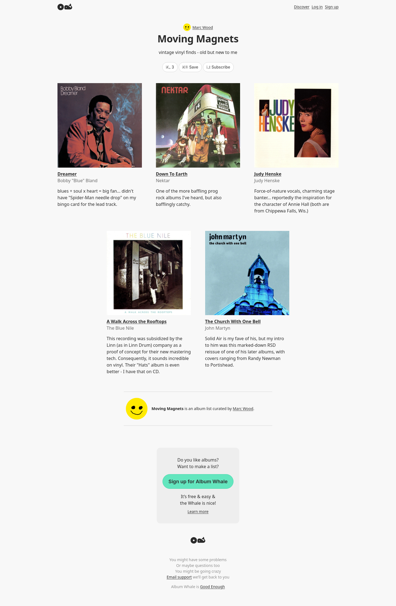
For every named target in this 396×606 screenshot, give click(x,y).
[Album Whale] (64, 6)
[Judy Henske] (296, 125)
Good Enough (212, 586)
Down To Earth (172, 174)
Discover (301, 6)
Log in (317, 6)
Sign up (332, 6)
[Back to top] (198, 542)
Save (190, 67)
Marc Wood (198, 27)
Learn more (198, 511)
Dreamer (67, 174)
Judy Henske (267, 174)
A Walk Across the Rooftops (137, 321)
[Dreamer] (99, 125)
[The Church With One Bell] (247, 273)
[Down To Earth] (198, 125)
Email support (179, 577)
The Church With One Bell (233, 321)
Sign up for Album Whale (197, 481)
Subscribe (218, 67)
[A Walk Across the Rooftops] (149, 273)
